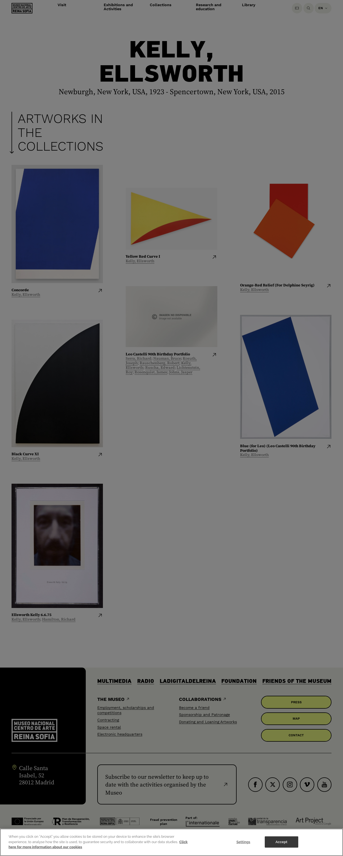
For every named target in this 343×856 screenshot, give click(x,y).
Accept (281, 842)
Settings (243, 842)
